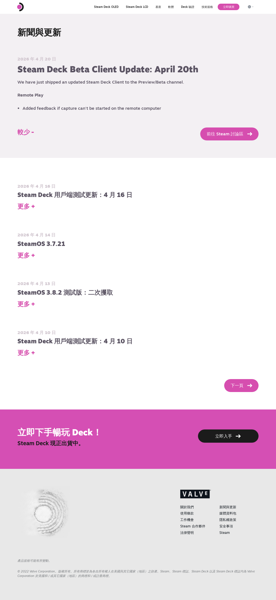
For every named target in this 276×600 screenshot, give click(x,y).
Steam (224, 532)
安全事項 (226, 526)
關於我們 (187, 507)
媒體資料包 (227, 513)
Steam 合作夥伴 (192, 526)
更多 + (26, 206)
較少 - (25, 132)
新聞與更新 (227, 507)
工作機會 (187, 520)
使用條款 (187, 513)
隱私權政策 (227, 520)
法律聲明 (187, 532)
